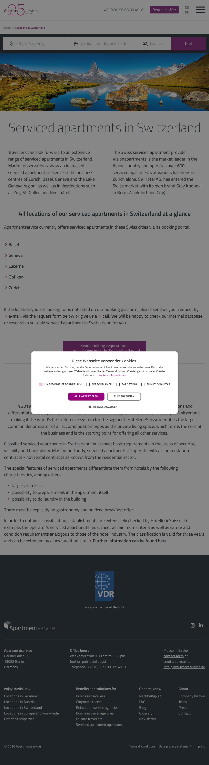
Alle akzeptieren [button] (86, 396)
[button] (104, 407)
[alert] (104, 382)
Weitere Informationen (112, 375)
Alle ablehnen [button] (124, 396)
